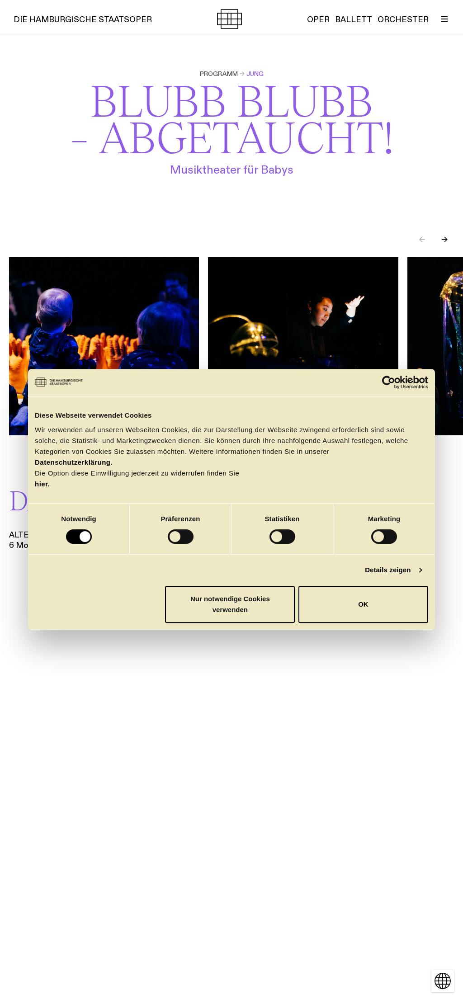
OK (363, 604)
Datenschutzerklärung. (74, 462)
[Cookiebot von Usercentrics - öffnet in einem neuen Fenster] (388, 382)
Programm (219, 74)
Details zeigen (388, 570)
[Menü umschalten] (444, 19)
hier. (42, 484)
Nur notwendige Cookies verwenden (230, 604)
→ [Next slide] (444, 240)
